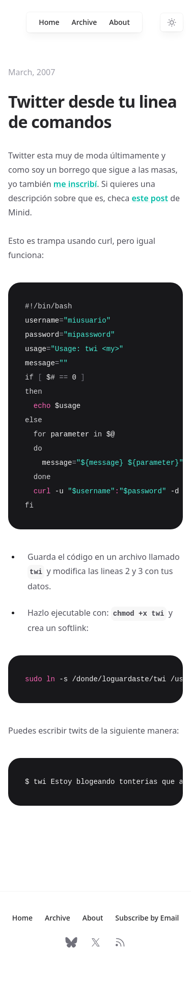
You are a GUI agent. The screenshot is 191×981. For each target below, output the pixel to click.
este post (149, 198)
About (119, 22)
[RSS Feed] (120, 942)
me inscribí (75, 183)
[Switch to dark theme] (171, 22)
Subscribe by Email (147, 918)
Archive (84, 22)
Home (49, 22)
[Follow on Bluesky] (71, 942)
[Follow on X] (96, 942)
